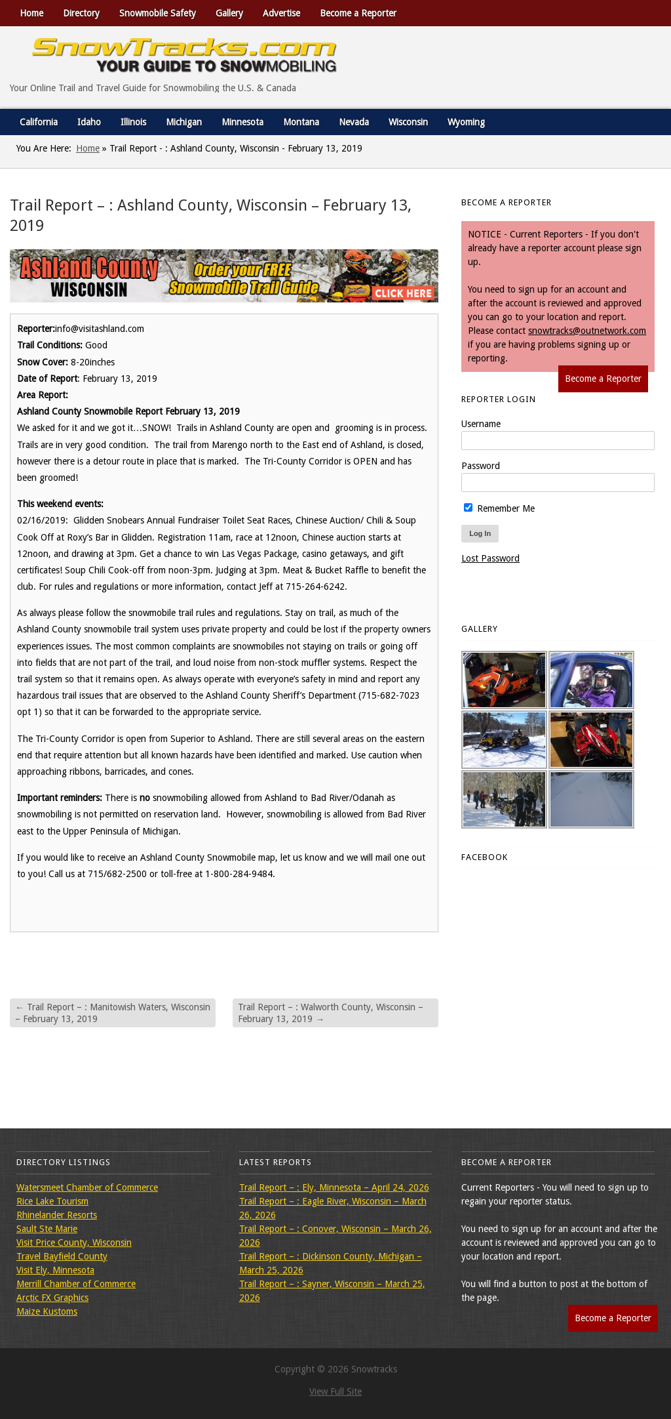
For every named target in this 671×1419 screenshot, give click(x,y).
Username (481, 424)
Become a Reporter (358, 13)
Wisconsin (408, 122)
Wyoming (466, 122)
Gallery (229, 13)
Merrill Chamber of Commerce (76, 1284)
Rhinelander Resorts (56, 1215)
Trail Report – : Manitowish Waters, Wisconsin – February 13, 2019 (112, 1013)
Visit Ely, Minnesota (55, 1270)
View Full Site (335, 1391)
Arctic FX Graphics (52, 1297)
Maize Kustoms (46, 1311)
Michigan (184, 122)
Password (480, 466)
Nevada (354, 122)
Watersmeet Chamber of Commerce (87, 1187)
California (39, 122)
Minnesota (242, 122)
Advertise (281, 13)
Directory (81, 13)
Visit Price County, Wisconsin (74, 1242)
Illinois (133, 122)
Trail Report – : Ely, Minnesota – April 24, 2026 (334, 1187)
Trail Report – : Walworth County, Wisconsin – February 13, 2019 (330, 1013)
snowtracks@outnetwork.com (587, 330)
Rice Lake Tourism (52, 1201)
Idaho (89, 122)
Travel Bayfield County (61, 1256)
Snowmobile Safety (157, 13)
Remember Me (499, 508)
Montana (301, 122)
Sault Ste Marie (46, 1229)
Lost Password (490, 558)
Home (31, 13)
